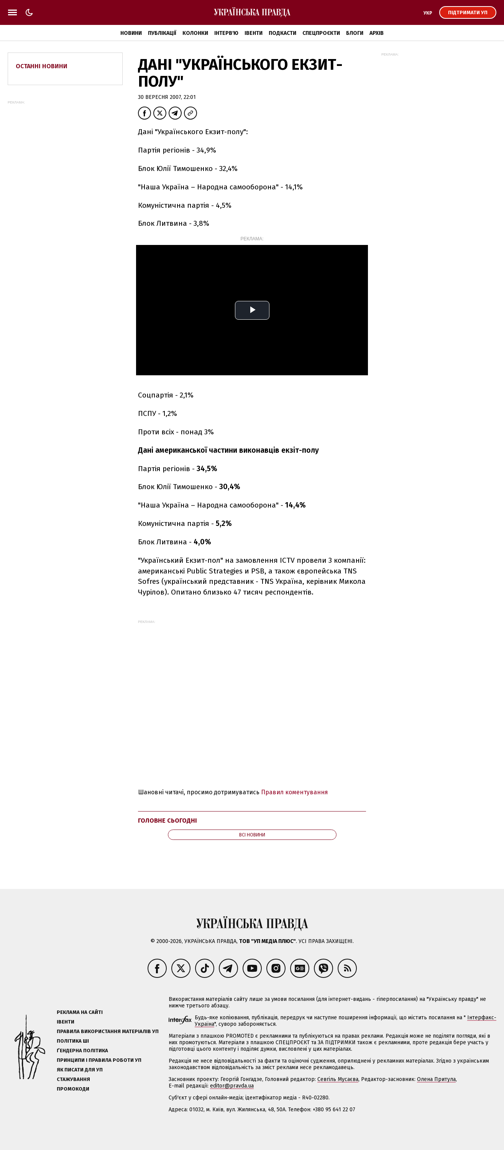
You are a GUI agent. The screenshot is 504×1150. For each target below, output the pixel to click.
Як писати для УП (80, 1070)
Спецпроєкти (321, 33)
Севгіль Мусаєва (337, 1079)
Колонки (195, 33)
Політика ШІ (73, 1041)
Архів (376, 33)
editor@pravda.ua (232, 1086)
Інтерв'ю (226, 33)
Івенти (254, 33)
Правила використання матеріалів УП (108, 1031)
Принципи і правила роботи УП (99, 1060)
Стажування (73, 1079)
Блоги (354, 33)
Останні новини (41, 66)
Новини (131, 33)
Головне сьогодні (167, 820)
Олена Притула (436, 1079)
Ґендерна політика (82, 1050)
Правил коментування (294, 792)
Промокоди (73, 1089)
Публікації (162, 33)
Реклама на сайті (80, 1012)
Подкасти (282, 33)
